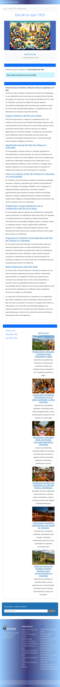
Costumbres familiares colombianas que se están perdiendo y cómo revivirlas (43, 398)
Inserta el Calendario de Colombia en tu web (29, 645)
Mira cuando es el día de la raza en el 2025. (21, 75)
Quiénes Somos (8, 635)
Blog (42, 626)
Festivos (24, 667)
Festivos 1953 (10, 331)
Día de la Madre (46, 634)
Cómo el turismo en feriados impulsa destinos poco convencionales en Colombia (43, 571)
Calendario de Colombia (10, 2)
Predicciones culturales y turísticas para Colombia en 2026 (43, 354)
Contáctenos (7, 637)
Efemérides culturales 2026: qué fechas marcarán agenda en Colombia (43, 441)
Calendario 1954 (11, 338)
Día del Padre (45, 636)
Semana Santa (27, 639)
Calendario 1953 (11, 334)
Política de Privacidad (29, 650)
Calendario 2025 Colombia (30, 682)
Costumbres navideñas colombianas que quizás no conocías (43, 525)
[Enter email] (26, 610)
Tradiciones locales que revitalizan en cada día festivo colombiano (43, 485)
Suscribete (52, 611)
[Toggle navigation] (58, 2)
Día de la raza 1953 (30, 15)
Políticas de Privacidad (11, 633)
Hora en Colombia (28, 641)
